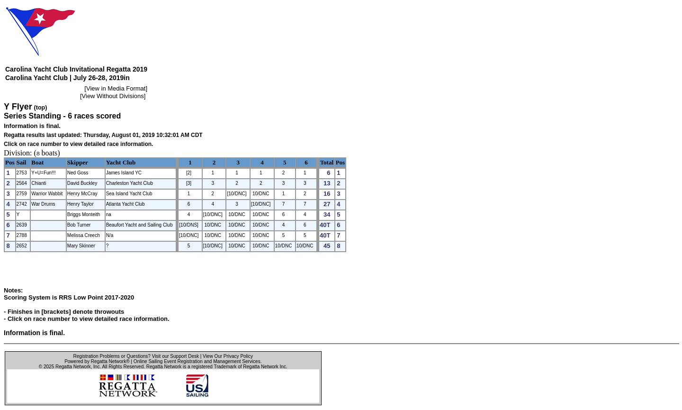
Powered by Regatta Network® (96, 361)
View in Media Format (115, 88)
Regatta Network (72, 366)
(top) (40, 107)
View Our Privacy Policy (228, 356)
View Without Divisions (113, 96)
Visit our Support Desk (175, 356)
